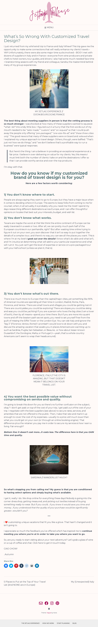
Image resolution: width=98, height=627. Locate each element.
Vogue (49, 613)
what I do (10, 127)
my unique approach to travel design (35, 139)
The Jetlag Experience (30, 623)
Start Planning (63, 623)
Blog (75, 623)
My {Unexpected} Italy (82, 582)
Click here (38, 543)
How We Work (48, 623)
